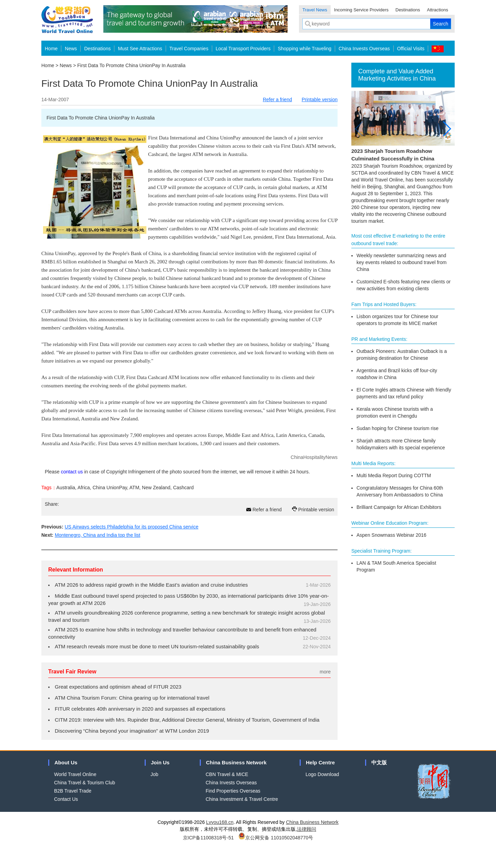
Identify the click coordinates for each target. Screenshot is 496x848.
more (325, 671)
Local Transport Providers (243, 48)
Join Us (160, 762)
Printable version (320, 99)
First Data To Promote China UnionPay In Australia (131, 65)
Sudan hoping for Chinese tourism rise (397, 428)
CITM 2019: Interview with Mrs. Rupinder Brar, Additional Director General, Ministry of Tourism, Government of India (187, 720)
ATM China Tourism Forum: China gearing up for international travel (132, 698)
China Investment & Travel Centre (242, 799)
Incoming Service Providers (361, 9)
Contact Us (66, 799)
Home (51, 48)
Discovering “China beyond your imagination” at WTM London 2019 (132, 731)
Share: (52, 504)
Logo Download (322, 774)
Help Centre (320, 762)
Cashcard (183, 487)
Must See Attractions (140, 48)
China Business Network (236, 762)
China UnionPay (110, 487)
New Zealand (156, 487)
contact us (72, 471)
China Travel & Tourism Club (84, 782)
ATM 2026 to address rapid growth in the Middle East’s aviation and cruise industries (151, 585)
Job (154, 774)
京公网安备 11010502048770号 (275, 837)
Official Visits (411, 48)
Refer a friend (277, 99)
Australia (65, 487)
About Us (66, 762)
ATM (135, 487)
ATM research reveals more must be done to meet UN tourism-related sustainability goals (157, 646)
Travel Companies (188, 48)
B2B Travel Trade (72, 791)
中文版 (379, 762)
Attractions (437, 9)
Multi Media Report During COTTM (393, 475)
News (71, 48)
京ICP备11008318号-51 (208, 837)
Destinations (407, 9)
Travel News (314, 9)
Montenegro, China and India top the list (97, 535)
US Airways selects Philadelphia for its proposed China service (131, 527)
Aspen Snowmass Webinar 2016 (391, 535)
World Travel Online (75, 774)
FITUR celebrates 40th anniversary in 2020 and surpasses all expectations (140, 709)
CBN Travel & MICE (227, 774)
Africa (84, 487)
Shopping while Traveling (304, 48)
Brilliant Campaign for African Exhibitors (398, 507)
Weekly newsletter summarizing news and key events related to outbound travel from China (401, 262)
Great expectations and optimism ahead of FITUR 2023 (118, 687)
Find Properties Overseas (233, 791)
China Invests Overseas (364, 48)
